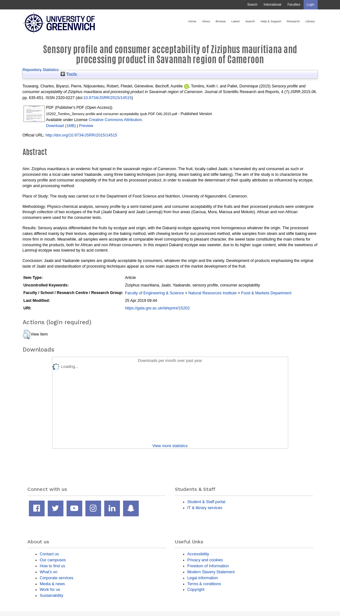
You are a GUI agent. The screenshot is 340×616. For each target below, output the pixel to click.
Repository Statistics (41, 69)
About (206, 21)
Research (293, 21)
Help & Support (271, 21)
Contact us (49, 554)
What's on (48, 571)
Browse (221, 21)
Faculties (294, 4)
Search (252, 4)
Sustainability (51, 595)
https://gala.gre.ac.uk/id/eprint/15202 (157, 308)
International (272, 4)
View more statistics (169, 445)
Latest (235, 21)
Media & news (52, 583)
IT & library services (205, 507)
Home (192, 21)
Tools (69, 74)
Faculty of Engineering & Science (154, 293)
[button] (26, 334)
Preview (86, 125)
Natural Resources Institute (212, 293)
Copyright (196, 589)
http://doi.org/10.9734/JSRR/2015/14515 (81, 135)
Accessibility (198, 554)
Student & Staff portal (206, 501)
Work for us (50, 589)
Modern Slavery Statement (211, 571)
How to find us (52, 565)
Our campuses (53, 560)
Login (311, 4)
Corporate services (56, 577)
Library (310, 21)
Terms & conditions (204, 583)
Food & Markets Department (266, 293)
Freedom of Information (208, 565)
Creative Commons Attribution (115, 119)
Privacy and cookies (205, 560)
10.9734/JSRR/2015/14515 (107, 97)
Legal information (202, 577)
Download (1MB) (61, 125)
